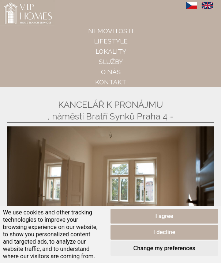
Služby (111, 61)
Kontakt (110, 82)
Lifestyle (111, 41)
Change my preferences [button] (164, 248)
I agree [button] (164, 216)
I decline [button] (164, 232)
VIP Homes (18, 4)
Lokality (110, 51)
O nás (111, 72)
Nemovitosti (111, 31)
